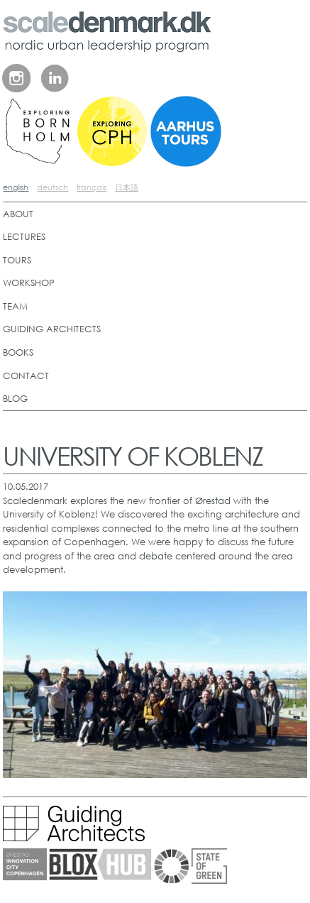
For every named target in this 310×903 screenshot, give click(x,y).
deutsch (52, 187)
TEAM (15, 306)
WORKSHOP (29, 283)
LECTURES (24, 237)
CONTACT (26, 376)
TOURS (17, 260)
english (15, 187)
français (91, 187)
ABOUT (18, 214)
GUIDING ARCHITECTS (52, 329)
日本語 (126, 187)
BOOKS (18, 352)
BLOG (15, 399)
